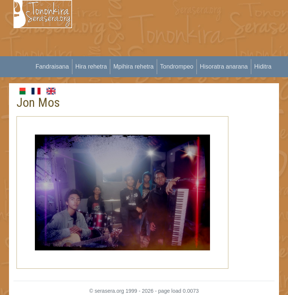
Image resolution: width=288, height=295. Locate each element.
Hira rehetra (91, 66)
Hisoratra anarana (224, 66)
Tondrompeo (177, 66)
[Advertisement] (184, 52)
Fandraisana (52, 66)
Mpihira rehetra (133, 66)
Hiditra (263, 66)
